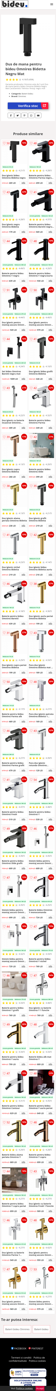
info (23, 182)
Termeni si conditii (21, 1357)
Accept (40, 1388)
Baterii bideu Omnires (17, 1329)
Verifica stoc (33, 105)
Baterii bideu (41, 1329)
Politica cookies (37, 1360)
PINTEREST (35, 1348)
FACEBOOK (18, 1348)
